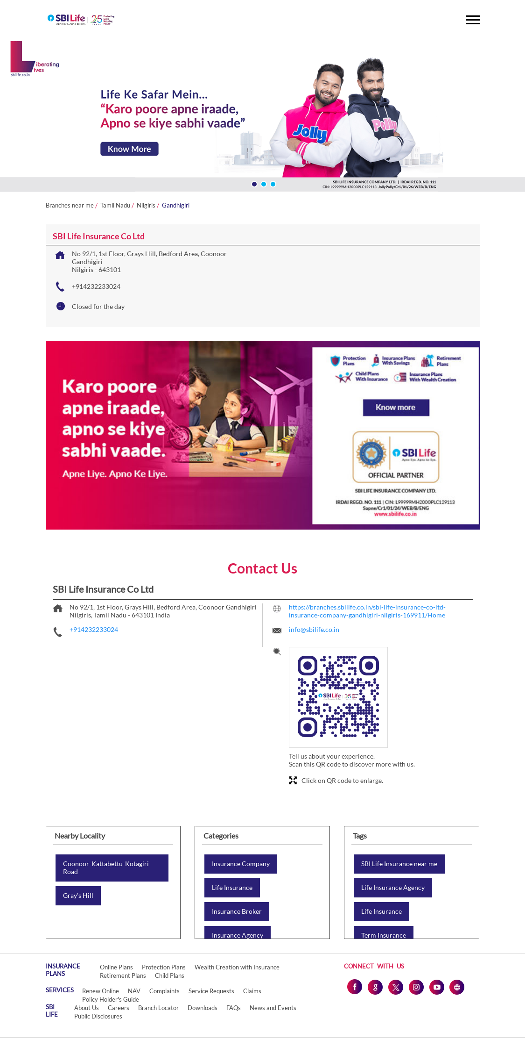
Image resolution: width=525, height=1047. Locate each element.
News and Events (273, 1007)
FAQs (233, 1007)
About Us (86, 1007)
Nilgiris (146, 205)
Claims (252, 991)
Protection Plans (164, 967)
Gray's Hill (78, 895)
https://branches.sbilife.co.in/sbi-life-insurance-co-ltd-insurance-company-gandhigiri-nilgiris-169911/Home (367, 611)
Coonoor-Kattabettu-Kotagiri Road (106, 867)
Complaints (164, 991)
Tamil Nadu (115, 205)
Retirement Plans (123, 975)
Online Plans (116, 967)
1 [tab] (253, 183)
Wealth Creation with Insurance (237, 967)
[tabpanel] (262, 118)
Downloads (202, 1007)
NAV (134, 991)
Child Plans (169, 975)
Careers (118, 1007)
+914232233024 (96, 286)
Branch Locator (158, 1007)
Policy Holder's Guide (110, 999)
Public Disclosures (98, 1016)
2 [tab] (262, 183)
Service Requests (211, 991)
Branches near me (70, 205)
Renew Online (100, 991)
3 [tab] (272, 183)
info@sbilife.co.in (314, 629)
